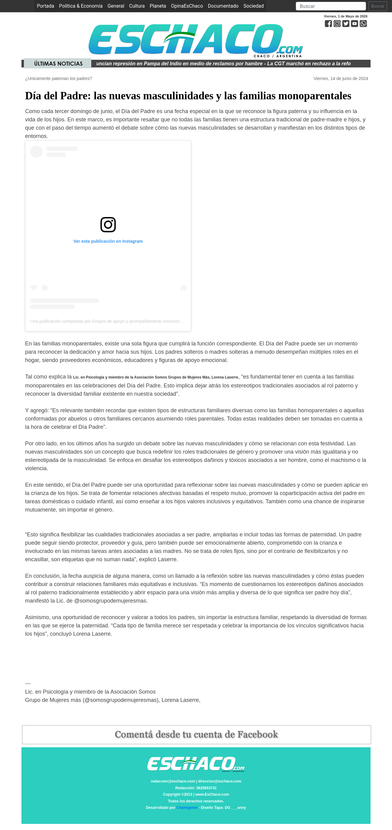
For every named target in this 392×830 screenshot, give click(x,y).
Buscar (377, 6)
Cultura (137, 6)
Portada (47, 5)
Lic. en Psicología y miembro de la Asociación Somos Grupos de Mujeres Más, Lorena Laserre (155, 377)
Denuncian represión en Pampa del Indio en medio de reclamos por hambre (178, 63)
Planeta (158, 6)
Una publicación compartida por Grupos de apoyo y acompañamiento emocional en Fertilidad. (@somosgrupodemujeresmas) (149, 321)
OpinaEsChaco (187, 6)
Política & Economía (81, 6)
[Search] (331, 6)
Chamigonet (187, 807)
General (115, 6)
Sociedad (253, 6)
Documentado (223, 6)
